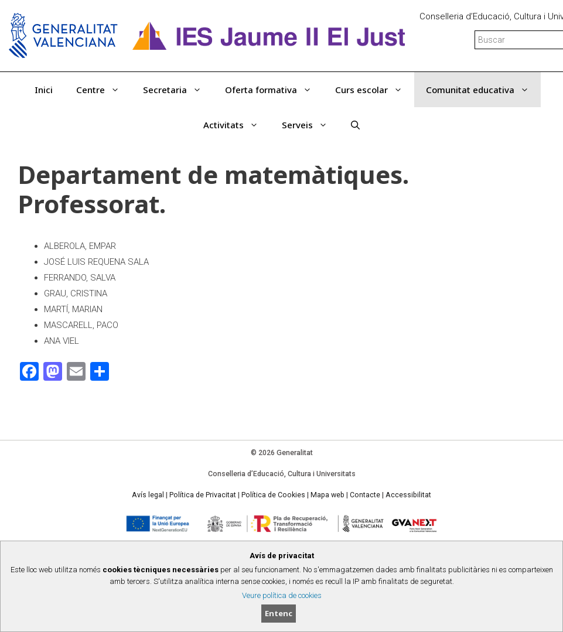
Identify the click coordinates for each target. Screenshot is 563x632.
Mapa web (327, 495)
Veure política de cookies (282, 595)
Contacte (365, 495)
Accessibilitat (408, 495)
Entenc (278, 613)
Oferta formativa (274, 89)
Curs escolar (374, 89)
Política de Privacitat (202, 495)
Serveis (310, 124)
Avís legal (148, 495)
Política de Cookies (273, 495)
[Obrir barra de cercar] (355, 124)
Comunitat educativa (483, 89)
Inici (44, 89)
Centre (103, 89)
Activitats (236, 124)
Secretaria (178, 89)
